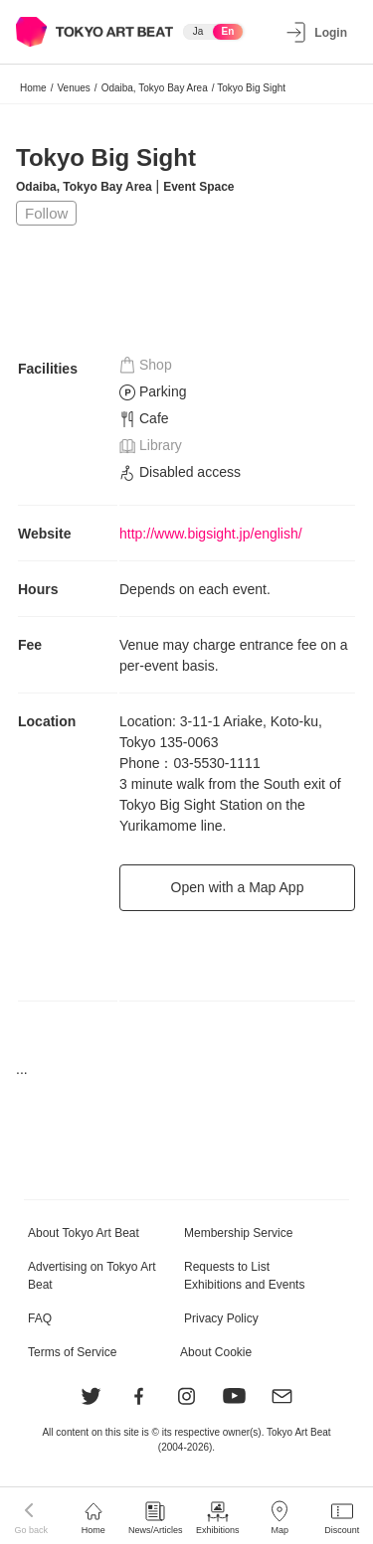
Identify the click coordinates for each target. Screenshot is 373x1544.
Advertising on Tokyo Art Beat (92, 1276)
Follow (46, 213)
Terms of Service (72, 1352)
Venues (73, 87)
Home (33, 87)
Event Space (198, 187)
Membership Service (238, 1233)
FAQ (40, 1318)
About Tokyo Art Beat (83, 1233)
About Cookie (216, 1352)
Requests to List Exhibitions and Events (244, 1276)
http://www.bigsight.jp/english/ (210, 533)
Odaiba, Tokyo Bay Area (154, 87)
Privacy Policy (221, 1318)
